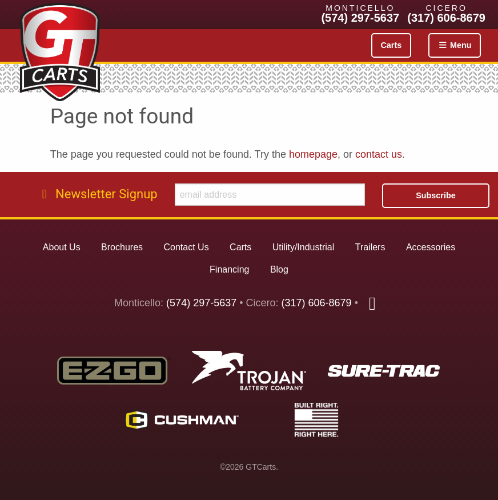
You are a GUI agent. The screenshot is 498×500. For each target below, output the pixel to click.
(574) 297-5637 (360, 17)
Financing (229, 269)
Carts (390, 45)
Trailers (370, 247)
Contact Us (185, 247)
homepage (313, 154)
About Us (62, 247)
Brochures (122, 247)
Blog (279, 269)
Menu (454, 45)
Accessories (430, 247)
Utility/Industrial (303, 247)
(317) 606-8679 (446, 17)
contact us (378, 154)
